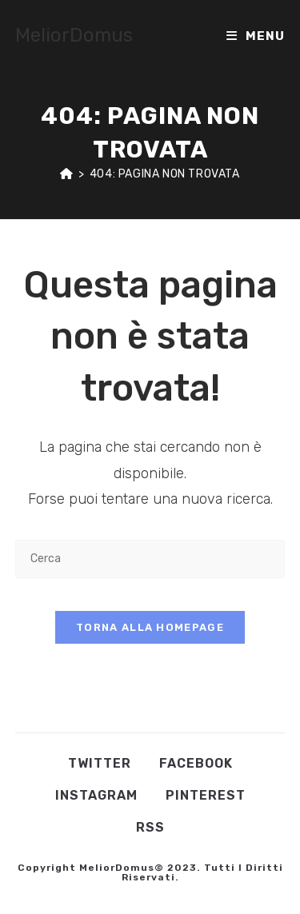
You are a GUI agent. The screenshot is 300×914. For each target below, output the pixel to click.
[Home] (67, 174)
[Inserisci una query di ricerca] (150, 558)
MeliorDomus (74, 35)
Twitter (99, 763)
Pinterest (206, 795)
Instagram (96, 795)
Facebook (196, 763)
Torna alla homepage (150, 627)
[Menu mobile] (255, 36)
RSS (150, 827)
